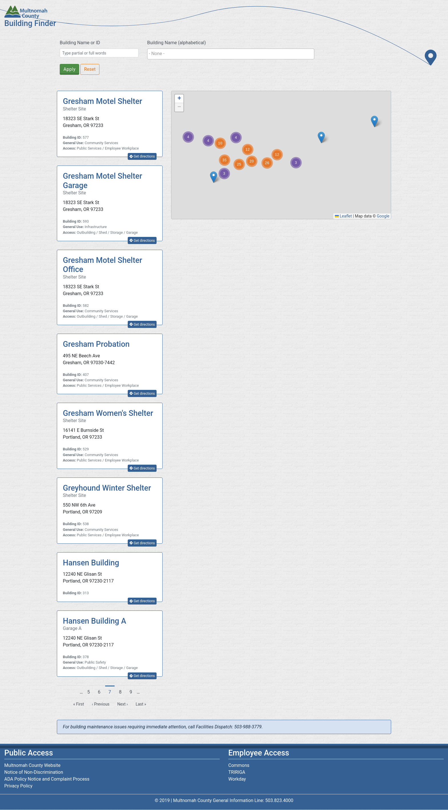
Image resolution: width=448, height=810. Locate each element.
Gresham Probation (96, 344)
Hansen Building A (94, 621)
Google (383, 216)
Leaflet (343, 216)
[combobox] (230, 54)
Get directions (142, 156)
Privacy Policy (18, 786)
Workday (237, 779)
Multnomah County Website (32, 765)
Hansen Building (91, 562)
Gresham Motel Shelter (102, 101)
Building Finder (30, 23)
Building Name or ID (80, 42)
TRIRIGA (236, 772)
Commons (238, 765)
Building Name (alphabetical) (176, 42)
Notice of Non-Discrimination (33, 772)
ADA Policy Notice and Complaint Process (46, 779)
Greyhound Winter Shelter (107, 488)
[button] (374, 121)
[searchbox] (231, 53)
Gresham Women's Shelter (108, 413)
